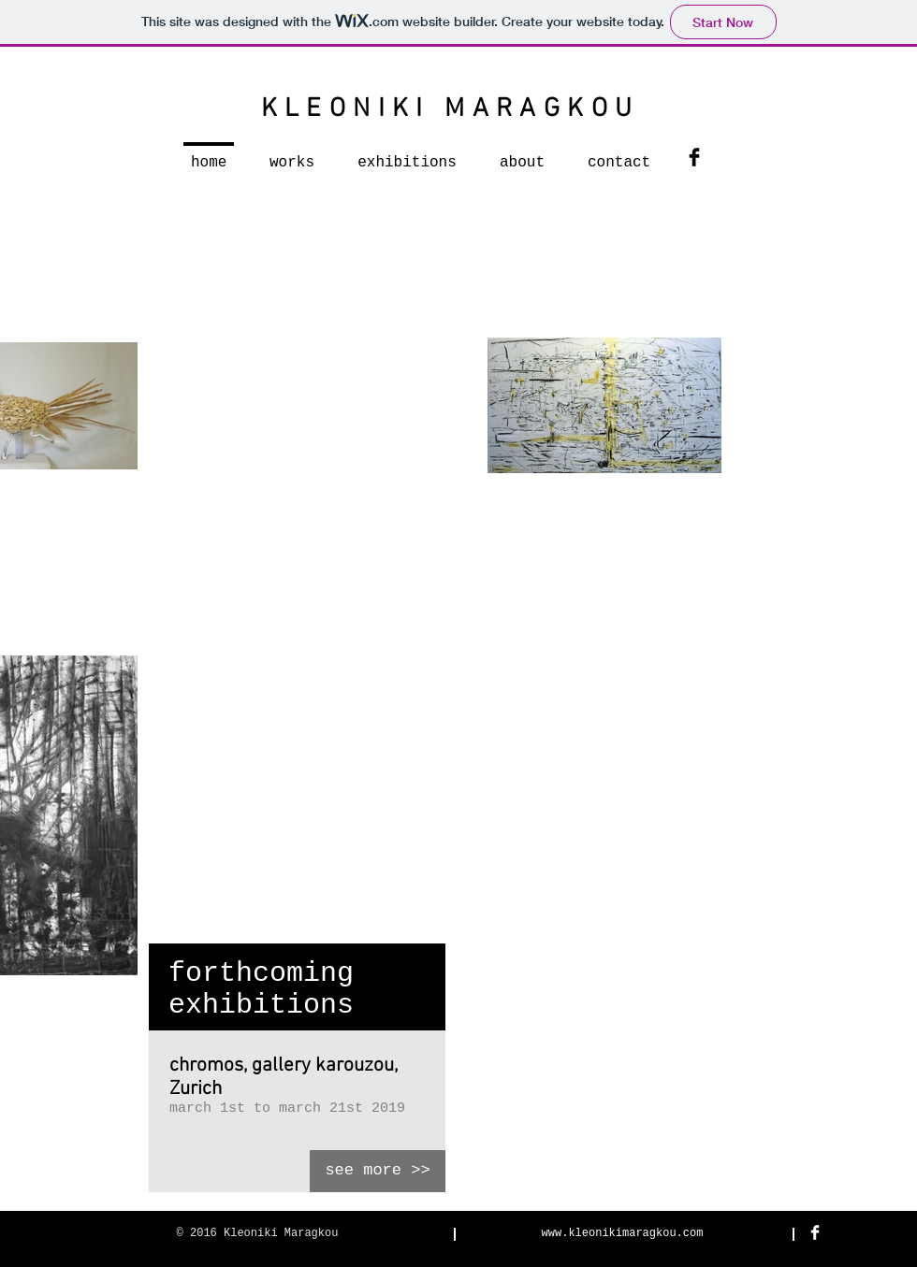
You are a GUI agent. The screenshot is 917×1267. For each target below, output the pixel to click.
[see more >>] (377, 1171)
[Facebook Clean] (815, 1232)
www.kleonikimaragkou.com (623, 1233)
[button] (292, 154)
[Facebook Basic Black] (694, 157)
